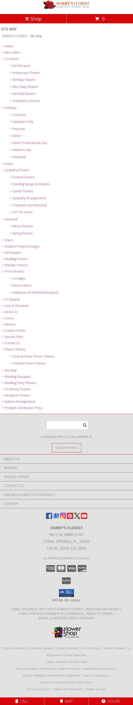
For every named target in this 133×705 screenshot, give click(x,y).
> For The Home (21, 212)
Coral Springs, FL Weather (66, 662)
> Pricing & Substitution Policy (22, 408)
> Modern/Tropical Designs (21, 246)
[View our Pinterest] (70, 517)
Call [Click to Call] (22, 701)
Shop (33, 18)
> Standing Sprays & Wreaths (30, 184)
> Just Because (20, 66)
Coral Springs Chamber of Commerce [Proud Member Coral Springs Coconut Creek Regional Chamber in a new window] (51, 613)
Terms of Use (96, 689)
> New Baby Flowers (24, 87)
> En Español (11, 299)
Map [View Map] (66, 701)
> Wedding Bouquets (16, 376)
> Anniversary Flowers (25, 73)
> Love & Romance (15, 306)
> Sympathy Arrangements (28, 198)
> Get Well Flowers (23, 94)
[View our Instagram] (63, 517)
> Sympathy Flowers (16, 170)
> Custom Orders (14, 330)
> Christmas (18, 115)
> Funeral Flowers (22, 177)
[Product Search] (67, 425)
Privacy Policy (38, 689)
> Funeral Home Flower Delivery (32, 356)
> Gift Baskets (11, 253)
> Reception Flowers (16, 395)
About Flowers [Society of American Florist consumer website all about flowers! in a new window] (99, 613)
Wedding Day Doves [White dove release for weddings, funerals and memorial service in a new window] (103, 609)
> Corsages (18, 278)
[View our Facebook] (49, 517)
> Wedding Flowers (15, 259)
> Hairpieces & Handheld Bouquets (34, 292)
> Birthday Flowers (23, 80)
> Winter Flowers (21, 226)
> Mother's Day (20, 150)
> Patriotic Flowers (15, 265)
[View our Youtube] (84, 517)
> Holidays (9, 108)
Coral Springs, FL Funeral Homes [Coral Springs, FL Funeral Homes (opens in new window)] (27, 648)
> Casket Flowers (21, 191)
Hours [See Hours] (110, 701)
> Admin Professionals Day (28, 143)
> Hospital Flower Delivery (28, 363)
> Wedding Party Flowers (19, 383)
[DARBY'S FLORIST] (66, 8)
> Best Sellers (11, 52)
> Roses (7, 164)
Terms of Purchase (67, 689)
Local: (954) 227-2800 (66, 548)
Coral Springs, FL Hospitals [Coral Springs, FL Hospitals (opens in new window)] (78, 648)
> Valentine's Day (21, 122)
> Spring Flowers (21, 233)
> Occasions (10, 58)
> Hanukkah (18, 157)
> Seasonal (9, 219)
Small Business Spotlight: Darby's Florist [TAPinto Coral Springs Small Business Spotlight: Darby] (47, 609)
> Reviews (9, 324)
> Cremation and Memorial (28, 205)
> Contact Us (11, 343)
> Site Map (9, 370)
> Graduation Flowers (25, 101)
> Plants (7, 240)
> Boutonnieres (20, 285)
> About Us (9, 312)
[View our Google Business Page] (56, 517)
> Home (7, 46)
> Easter (15, 136)
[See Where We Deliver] (66, 447)
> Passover (17, 129)
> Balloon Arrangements (19, 401)
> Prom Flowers (13, 271)
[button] (66, 593)
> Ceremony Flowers (16, 389)
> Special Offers (13, 337)
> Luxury (8, 318)
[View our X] (77, 517)
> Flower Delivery (14, 349)
